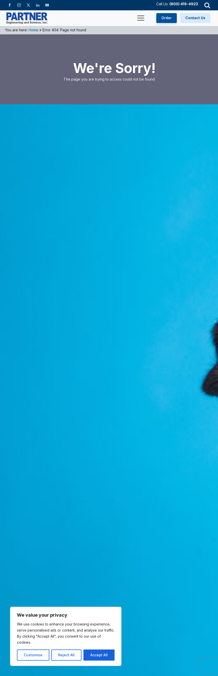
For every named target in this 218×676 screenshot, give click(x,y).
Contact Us (195, 18)
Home (33, 30)
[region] (65, 636)
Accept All (99, 655)
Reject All (66, 655)
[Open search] (207, 5)
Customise (33, 655)
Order (166, 18)
